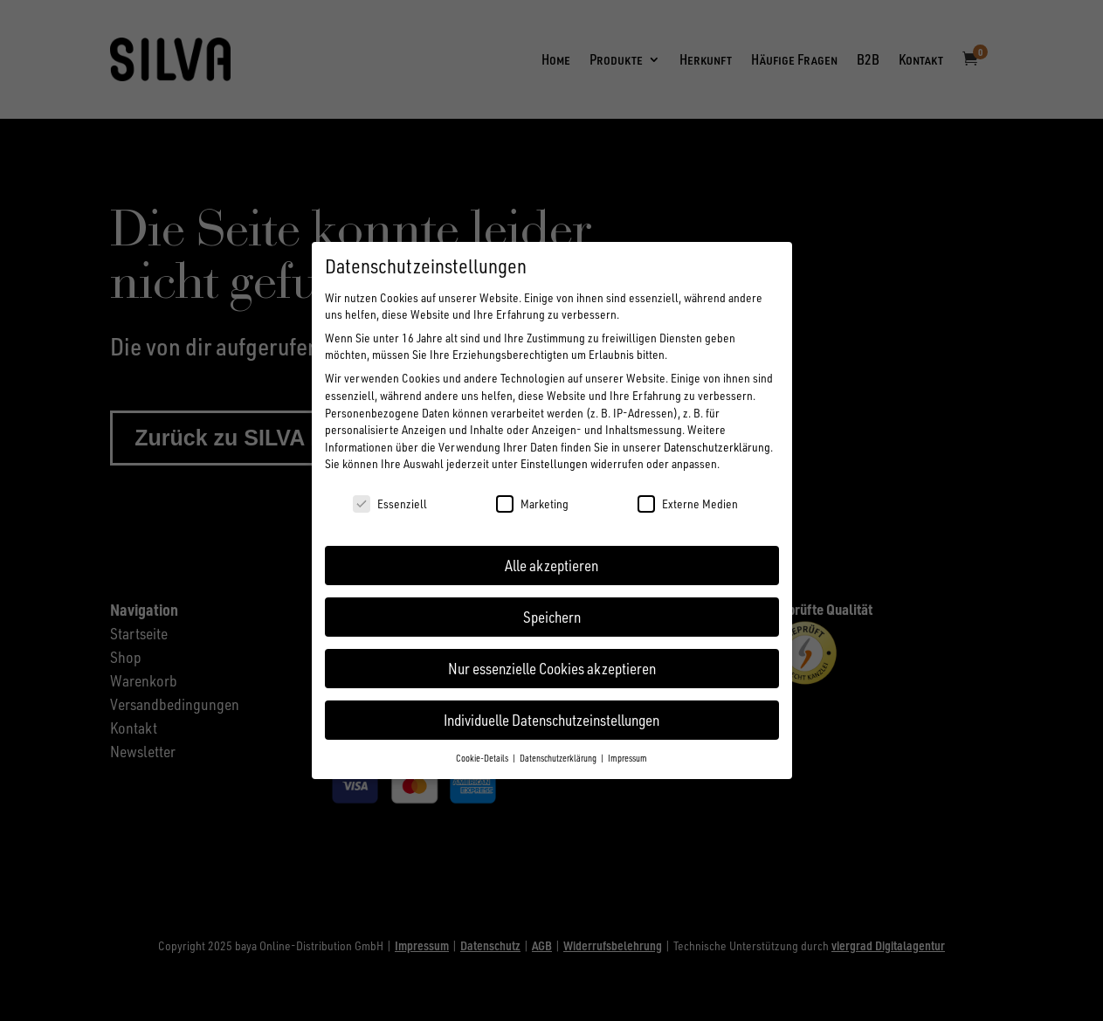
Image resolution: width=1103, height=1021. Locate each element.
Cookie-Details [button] (483, 758)
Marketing (532, 503)
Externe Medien (688, 503)
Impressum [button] (627, 758)
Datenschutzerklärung (717, 446)
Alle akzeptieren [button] (551, 565)
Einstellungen (554, 463)
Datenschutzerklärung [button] (559, 758)
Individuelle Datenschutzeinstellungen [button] (551, 719)
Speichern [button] (552, 616)
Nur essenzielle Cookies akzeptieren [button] (552, 668)
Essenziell (390, 503)
